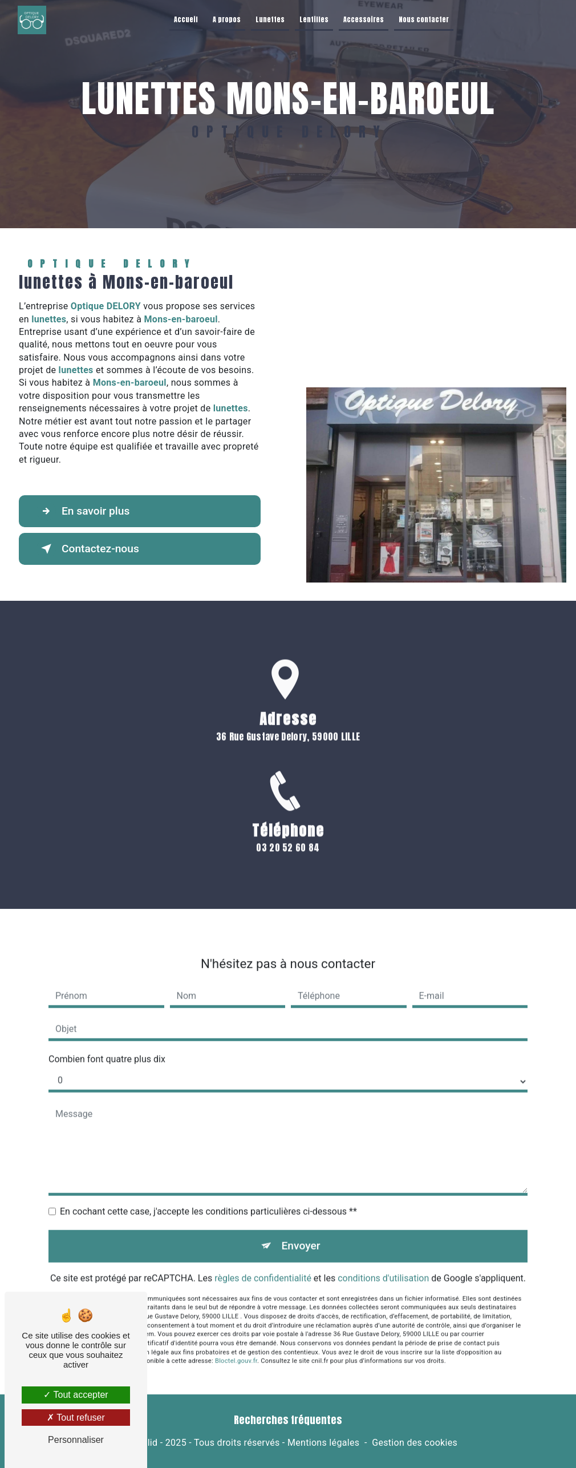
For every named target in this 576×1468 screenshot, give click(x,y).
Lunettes (270, 19)
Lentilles (313, 19)
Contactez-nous (87, 549)
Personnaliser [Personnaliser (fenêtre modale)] (76, 1440)
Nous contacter (424, 19)
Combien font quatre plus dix (106, 1045)
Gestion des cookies (414, 1442)
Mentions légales (323, 1442)
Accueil (186, 19)
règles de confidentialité (262, 1264)
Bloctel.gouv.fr (236, 1347)
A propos (227, 19)
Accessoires (363, 19)
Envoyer (301, 1232)
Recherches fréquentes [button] (288, 1420)
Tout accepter (75, 1395)
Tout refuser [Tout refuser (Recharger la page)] (76, 1417)
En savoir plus (82, 511)
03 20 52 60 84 (287, 861)
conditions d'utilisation (383, 1264)
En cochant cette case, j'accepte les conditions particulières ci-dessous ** (208, 1197)
